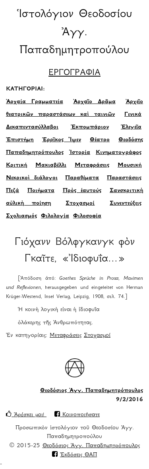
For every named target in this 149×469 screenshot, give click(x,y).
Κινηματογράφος (118, 153)
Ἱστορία (79, 153)
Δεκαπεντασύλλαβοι (32, 127)
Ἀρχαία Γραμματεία (34, 102)
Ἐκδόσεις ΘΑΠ (78, 455)
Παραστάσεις (124, 178)
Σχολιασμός (21, 216)
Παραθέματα (82, 178)
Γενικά (132, 114)
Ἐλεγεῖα (131, 127)
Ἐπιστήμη (19, 140)
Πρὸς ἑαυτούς (82, 191)
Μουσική (129, 165)
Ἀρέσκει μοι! (26, 415)
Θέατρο (100, 140)
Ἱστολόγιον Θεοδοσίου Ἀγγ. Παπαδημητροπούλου (74, 33)
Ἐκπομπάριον (90, 127)
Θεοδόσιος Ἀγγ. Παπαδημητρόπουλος (91, 391)
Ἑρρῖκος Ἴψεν (61, 140)
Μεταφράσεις (92, 165)
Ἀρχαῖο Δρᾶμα (94, 102)
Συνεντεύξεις (125, 203)
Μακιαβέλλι (50, 165)
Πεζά (12, 191)
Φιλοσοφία (87, 216)
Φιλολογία (55, 216)
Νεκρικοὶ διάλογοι (32, 178)
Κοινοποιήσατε (77, 415)
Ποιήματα (40, 191)
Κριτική (16, 165)
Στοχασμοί (80, 203)
